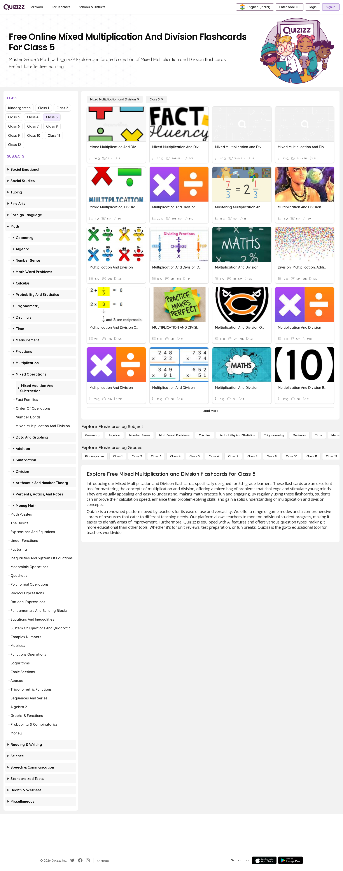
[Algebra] (114, 435)
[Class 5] (156, 99)
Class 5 (52, 117)
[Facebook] (80, 860)
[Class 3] (156, 456)
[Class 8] (252, 456)
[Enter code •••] (289, 7)
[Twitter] (72, 860)
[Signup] (331, 7)
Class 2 (62, 108)
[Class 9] (271, 456)
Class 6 (14, 126)
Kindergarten (19, 108)
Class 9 (14, 135)
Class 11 (54, 135)
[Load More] (210, 410)
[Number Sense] (140, 435)
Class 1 (43, 108)
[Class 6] (213, 456)
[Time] (318, 435)
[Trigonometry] (273, 435)
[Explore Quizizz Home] (14, 7)
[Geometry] (92, 435)
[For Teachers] (61, 7)
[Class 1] (117, 456)
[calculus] (204, 435)
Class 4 (32, 117)
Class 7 (33, 126)
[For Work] (36, 7)
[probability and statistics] (237, 435)
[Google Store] (290, 860)
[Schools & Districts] (91, 7)
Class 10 (33, 135)
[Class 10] (291, 456)
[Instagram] (88, 860)
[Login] (312, 7)
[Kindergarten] (94, 456)
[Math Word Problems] (174, 435)
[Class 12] (331, 456)
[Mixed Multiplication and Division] (115, 99)
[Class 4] (175, 456)
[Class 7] (233, 456)
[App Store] (264, 860)
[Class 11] (312, 456)
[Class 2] (136, 456)
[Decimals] (299, 435)
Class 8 (52, 126)
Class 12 (14, 144)
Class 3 (13, 117)
